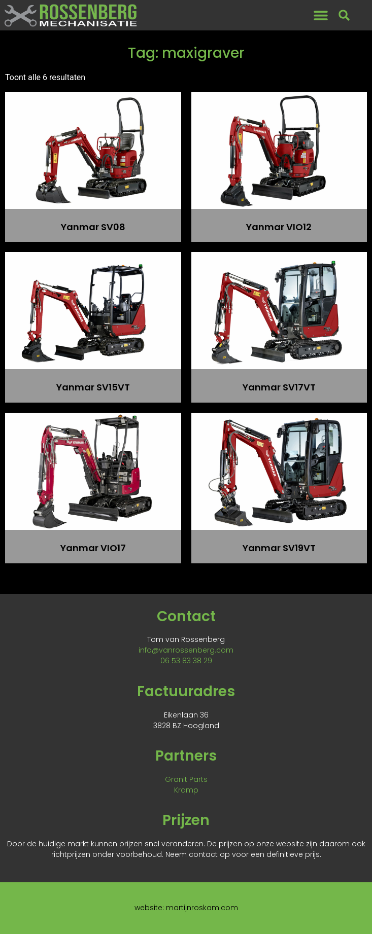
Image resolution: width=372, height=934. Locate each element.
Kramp (186, 790)
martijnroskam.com (202, 908)
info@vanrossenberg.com (186, 650)
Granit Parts (186, 779)
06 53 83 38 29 (186, 661)
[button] (320, 15)
